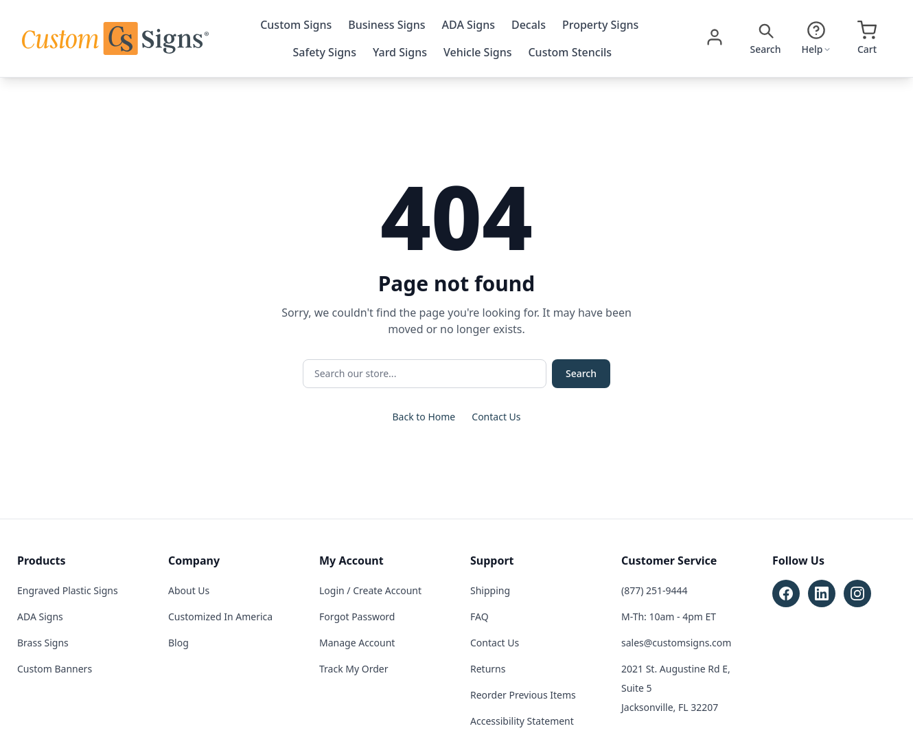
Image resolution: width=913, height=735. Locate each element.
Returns (487, 668)
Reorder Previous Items (523, 694)
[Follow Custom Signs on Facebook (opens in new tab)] (786, 593)
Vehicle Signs (477, 52)
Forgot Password (357, 616)
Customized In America (220, 616)
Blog (178, 642)
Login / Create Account (370, 590)
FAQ (479, 616)
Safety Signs (324, 52)
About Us (188, 590)
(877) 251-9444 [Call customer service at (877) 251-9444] (654, 590)
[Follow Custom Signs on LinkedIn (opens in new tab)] (821, 593)
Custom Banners (54, 668)
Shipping (490, 590)
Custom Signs (296, 24)
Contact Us (496, 416)
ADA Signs (468, 24)
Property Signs (600, 24)
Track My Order (353, 668)
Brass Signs (43, 642)
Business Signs (386, 24)
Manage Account (357, 642)
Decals (528, 24)
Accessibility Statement (522, 720)
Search (581, 373)
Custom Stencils (570, 52)
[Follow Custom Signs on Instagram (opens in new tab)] (857, 593)
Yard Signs (400, 52)
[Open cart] (867, 38)
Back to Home (423, 416)
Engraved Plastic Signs (67, 590)
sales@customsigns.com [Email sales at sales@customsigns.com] (676, 642)
